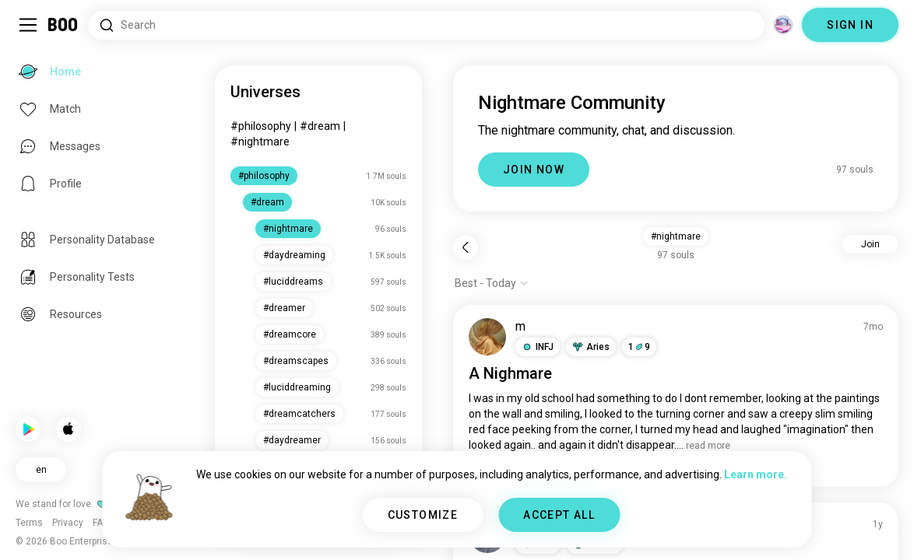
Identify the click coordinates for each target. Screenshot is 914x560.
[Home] (63, 24)
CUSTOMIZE (423, 515)
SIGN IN (850, 25)
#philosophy (260, 126)
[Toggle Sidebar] (28, 25)
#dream (320, 126)
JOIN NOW (533, 169)
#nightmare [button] (676, 236)
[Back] (465, 247)
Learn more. (755, 474)
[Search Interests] (426, 25)
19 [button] (639, 346)
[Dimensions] (783, 25)
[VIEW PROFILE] (487, 336)
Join (870, 244)
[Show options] (492, 283)
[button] (537, 347)
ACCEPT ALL (559, 515)
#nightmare (260, 141)
